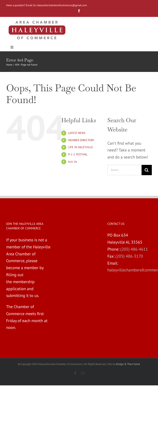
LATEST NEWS (76, 133)
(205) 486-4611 (134, 249)
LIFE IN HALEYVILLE (80, 147)
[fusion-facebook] (79, 11)
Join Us (72, 161)
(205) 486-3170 (129, 256)
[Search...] (124, 170)
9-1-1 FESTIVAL (77, 154)
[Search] (147, 170)
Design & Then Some (128, 364)
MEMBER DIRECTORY (81, 140)
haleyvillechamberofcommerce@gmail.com (62, 5)
